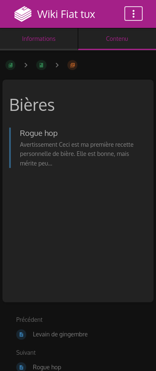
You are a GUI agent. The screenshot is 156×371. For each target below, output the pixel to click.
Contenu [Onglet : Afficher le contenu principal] (117, 38)
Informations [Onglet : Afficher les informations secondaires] (38, 38)
